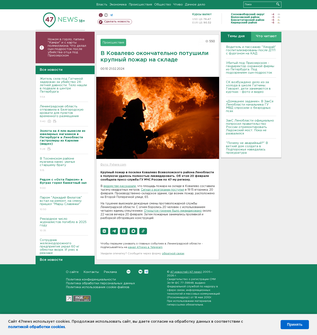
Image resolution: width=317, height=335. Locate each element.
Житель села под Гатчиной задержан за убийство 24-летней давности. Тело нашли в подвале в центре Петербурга (64, 88)
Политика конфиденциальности (91, 279)
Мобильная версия (101, 15)
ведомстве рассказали (120, 186)
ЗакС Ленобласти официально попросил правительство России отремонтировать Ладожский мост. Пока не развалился (250, 127)
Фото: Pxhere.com (113, 165)
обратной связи (173, 254)
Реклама (110, 272)
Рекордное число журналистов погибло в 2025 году (64, 225)
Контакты (91, 272)
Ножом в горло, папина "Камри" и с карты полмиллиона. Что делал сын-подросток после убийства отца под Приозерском (67, 47)
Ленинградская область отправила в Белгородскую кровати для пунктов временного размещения (64, 114)
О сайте (72, 272)
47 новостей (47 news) (186, 272)
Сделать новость (117, 21)
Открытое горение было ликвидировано (173, 211)
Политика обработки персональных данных (100, 283)
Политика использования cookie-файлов (97, 287)
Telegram (146, 272)
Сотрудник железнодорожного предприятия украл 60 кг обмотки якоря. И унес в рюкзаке (64, 249)
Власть (101, 4)
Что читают (266, 36)
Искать (277, 4)
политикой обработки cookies (36, 327)
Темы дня (236, 36)
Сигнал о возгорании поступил (162, 190)
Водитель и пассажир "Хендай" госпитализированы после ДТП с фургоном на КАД (251, 50)
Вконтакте (128, 272)
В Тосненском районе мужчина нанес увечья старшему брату (64, 164)
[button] (104, 231)
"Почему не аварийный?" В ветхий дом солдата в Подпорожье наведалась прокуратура (247, 148)
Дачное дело (195, 4)
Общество (162, 4)
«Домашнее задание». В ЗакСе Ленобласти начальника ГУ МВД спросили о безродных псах (250, 106)
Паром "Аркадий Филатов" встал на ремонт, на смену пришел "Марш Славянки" (64, 203)
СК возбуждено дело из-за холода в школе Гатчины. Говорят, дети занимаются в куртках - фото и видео (248, 87)
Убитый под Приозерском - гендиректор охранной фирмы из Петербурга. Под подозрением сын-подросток (250, 68)
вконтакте (106, 15)
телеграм (111, 15)
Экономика (118, 4)
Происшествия (140, 4)
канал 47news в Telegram (145, 247)
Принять (294, 324)
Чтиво (178, 4)
